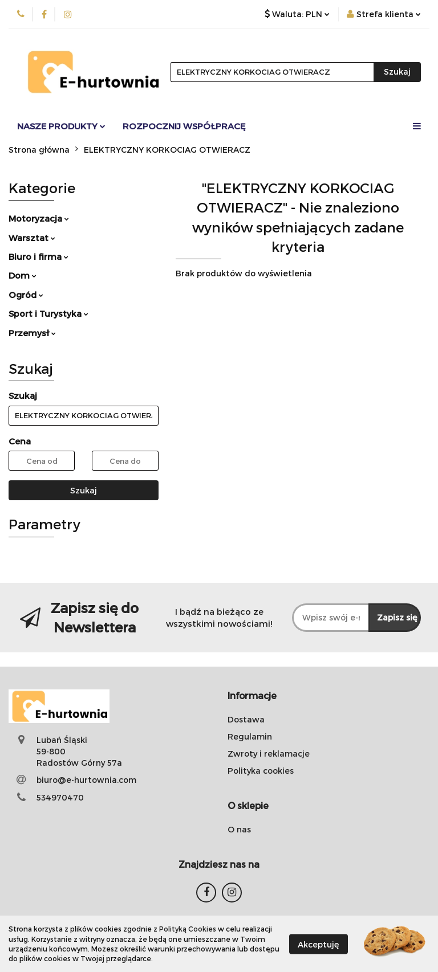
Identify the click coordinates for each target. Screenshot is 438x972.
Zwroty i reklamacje (269, 753)
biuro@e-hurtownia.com (86, 780)
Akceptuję (318, 944)
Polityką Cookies (187, 929)
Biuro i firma (38, 256)
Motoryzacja (39, 218)
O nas (239, 829)
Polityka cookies (261, 770)
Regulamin (250, 736)
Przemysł (32, 333)
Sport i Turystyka (48, 313)
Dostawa (246, 719)
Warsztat (32, 237)
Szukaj (83, 490)
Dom (22, 275)
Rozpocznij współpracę (184, 126)
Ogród (26, 294)
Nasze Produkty (61, 126)
